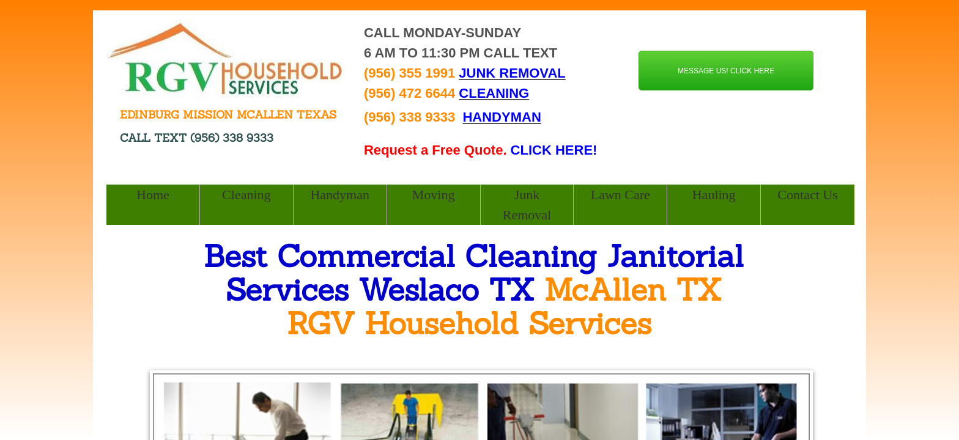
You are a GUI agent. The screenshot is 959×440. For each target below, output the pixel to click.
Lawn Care (620, 194)
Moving (433, 194)
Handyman (339, 194)
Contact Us (807, 194)
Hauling (714, 194)
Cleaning (246, 194)
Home (152, 194)
